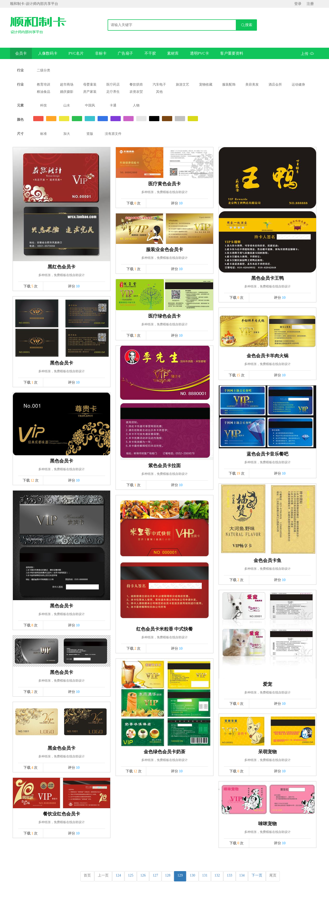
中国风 (90, 105)
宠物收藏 (205, 84)
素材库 (173, 53)
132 (217, 875)
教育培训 (43, 84)
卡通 (113, 105)
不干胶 (150, 53)
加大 (66, 134)
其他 (159, 92)
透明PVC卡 (199, 53)
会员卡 (21, 53)
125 (130, 875)
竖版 (89, 134)
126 (143, 875)
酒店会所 (275, 84)
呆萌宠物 (267, 751)
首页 (87, 875)
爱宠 (267, 684)
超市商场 (66, 84)
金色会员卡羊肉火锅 (267, 355)
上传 (307, 53)
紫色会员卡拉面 (164, 465)
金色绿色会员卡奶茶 (164, 751)
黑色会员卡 (61, 363)
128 (167, 875)
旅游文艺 (182, 84)
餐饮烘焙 (136, 84)
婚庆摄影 (66, 92)
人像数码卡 (47, 53)
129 (180, 875)
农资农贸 (136, 92)
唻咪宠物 (267, 823)
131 (204, 875)
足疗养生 (113, 92)
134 (242, 875)
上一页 (103, 875)
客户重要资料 (231, 53)
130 (192, 875)
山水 (66, 105)
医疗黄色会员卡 (164, 183)
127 (155, 875)
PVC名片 (76, 53)
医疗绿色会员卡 (164, 316)
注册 (310, 4)
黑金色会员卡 (61, 748)
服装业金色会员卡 (164, 249)
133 (229, 875)
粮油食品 (43, 92)
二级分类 (43, 70)
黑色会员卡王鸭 (267, 278)
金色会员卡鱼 (267, 560)
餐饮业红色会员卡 (61, 813)
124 (118, 875)
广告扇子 (125, 53)
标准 (43, 134)
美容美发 (252, 84)
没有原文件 (113, 134)
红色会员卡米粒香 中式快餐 (164, 629)
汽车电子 (159, 84)
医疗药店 (113, 84)
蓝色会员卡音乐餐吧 (267, 454)
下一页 (257, 875)
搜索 (246, 25)
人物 (136, 105)
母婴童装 (90, 84)
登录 (297, 4)
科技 (43, 105)
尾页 (272, 875)
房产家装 (90, 92)
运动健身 (298, 84)
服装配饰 (229, 84)
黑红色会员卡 (61, 266)
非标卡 (101, 53)
